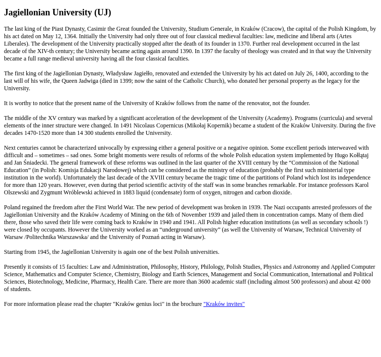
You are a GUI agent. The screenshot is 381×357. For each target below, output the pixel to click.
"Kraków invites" (224, 303)
